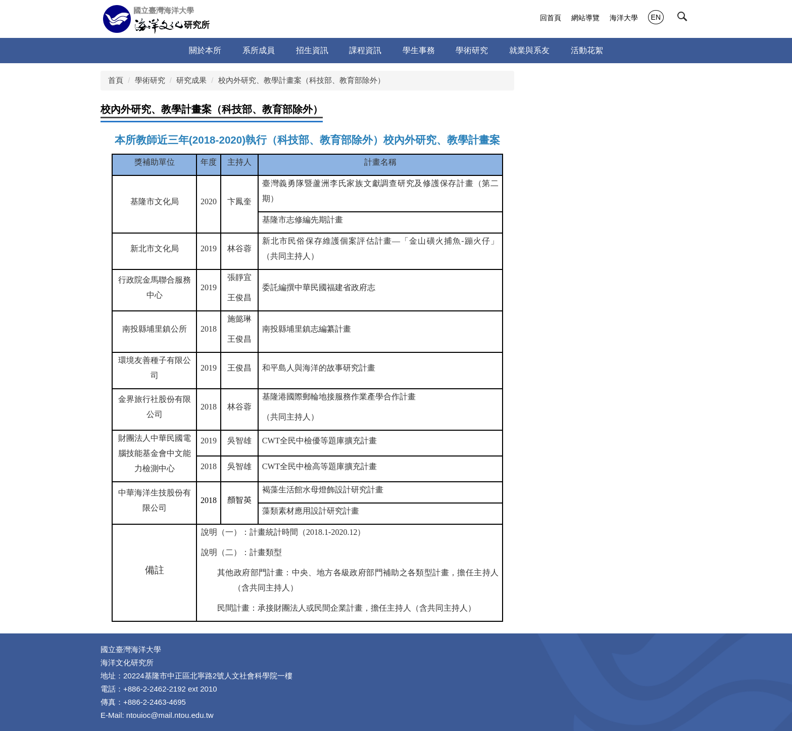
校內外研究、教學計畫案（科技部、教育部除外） (301, 80)
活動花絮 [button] (587, 50)
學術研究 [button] (472, 50)
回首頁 (550, 18)
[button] (684, 19)
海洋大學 (624, 18)
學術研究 (150, 80)
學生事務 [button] (419, 50)
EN (656, 17)
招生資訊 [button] (312, 50)
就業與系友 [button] (529, 50)
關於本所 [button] (205, 50)
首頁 (115, 80)
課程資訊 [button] (365, 50)
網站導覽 (585, 18)
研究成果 (191, 80)
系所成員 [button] (258, 50)
